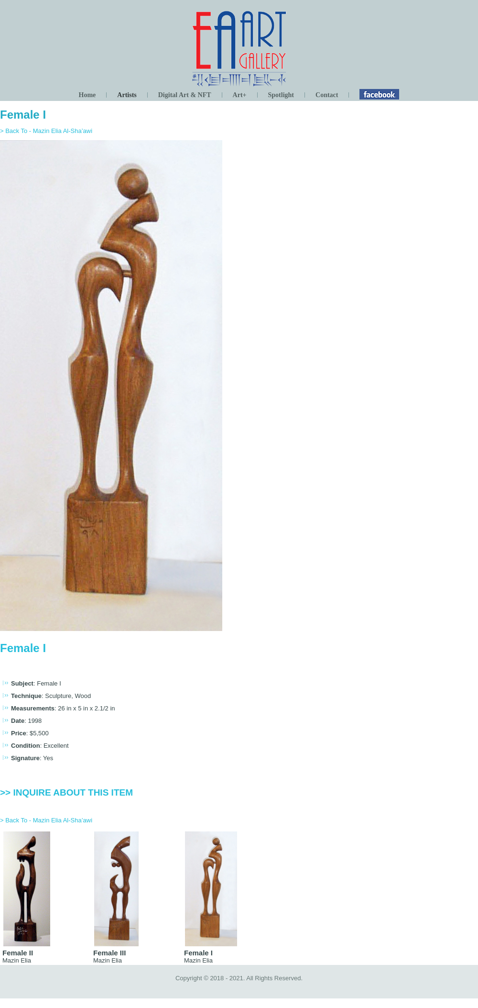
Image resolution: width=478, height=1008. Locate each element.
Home (87, 95)
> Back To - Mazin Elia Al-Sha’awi (46, 130)
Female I (23, 114)
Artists (126, 95)
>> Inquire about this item (66, 792)
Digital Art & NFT (184, 95)
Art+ (240, 95)
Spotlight (281, 95)
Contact (326, 95)
